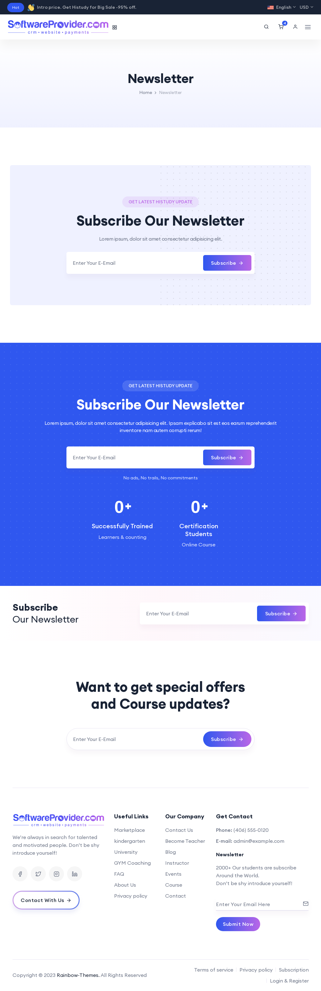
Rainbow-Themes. (78, 975)
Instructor (177, 863)
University (126, 852)
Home (145, 92)
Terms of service (213, 970)
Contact (175, 896)
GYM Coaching (132, 863)
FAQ (119, 874)
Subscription (294, 970)
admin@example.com (259, 841)
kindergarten (129, 841)
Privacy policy (130, 896)
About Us (125, 885)
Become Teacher (185, 841)
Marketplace (129, 830)
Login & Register (289, 981)
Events (173, 874)
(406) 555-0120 (251, 830)
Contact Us (179, 830)
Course (173, 885)
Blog (170, 852)
